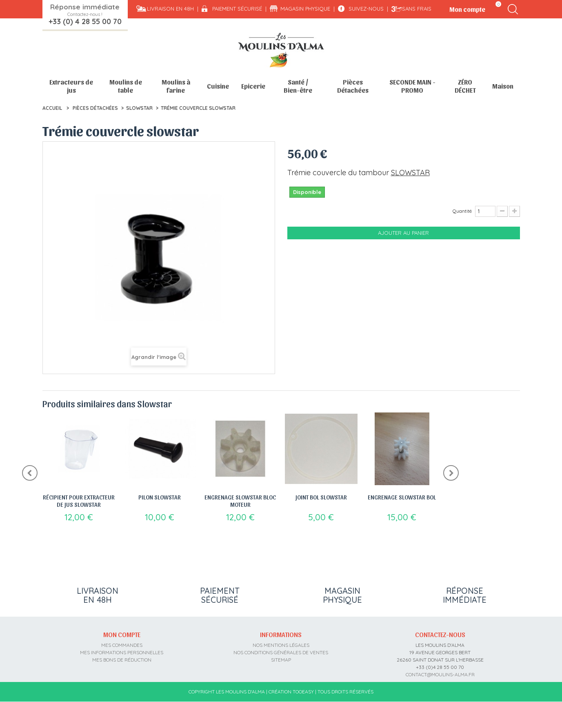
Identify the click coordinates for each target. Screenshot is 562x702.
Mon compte (121, 634)
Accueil (52, 108)
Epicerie (253, 86)
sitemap (281, 660)
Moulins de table (125, 86)
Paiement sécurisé (237, 8)
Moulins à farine (176, 86)
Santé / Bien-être (298, 86)
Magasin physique (305, 8)
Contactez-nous (440, 634)
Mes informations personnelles (121, 652)
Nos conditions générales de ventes (280, 652)
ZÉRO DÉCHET (465, 86)
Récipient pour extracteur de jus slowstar (79, 500)
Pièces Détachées (353, 86)
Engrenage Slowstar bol (402, 497)
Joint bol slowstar (321, 497)
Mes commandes (121, 645)
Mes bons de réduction (121, 660)
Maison (502, 86)
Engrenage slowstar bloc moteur (240, 500)
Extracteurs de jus (71, 86)
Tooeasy (303, 692)
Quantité (462, 211)
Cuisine (218, 86)
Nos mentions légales (281, 645)
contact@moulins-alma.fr (440, 674)
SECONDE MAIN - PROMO (412, 86)
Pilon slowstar (159, 497)
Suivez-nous (366, 8)
